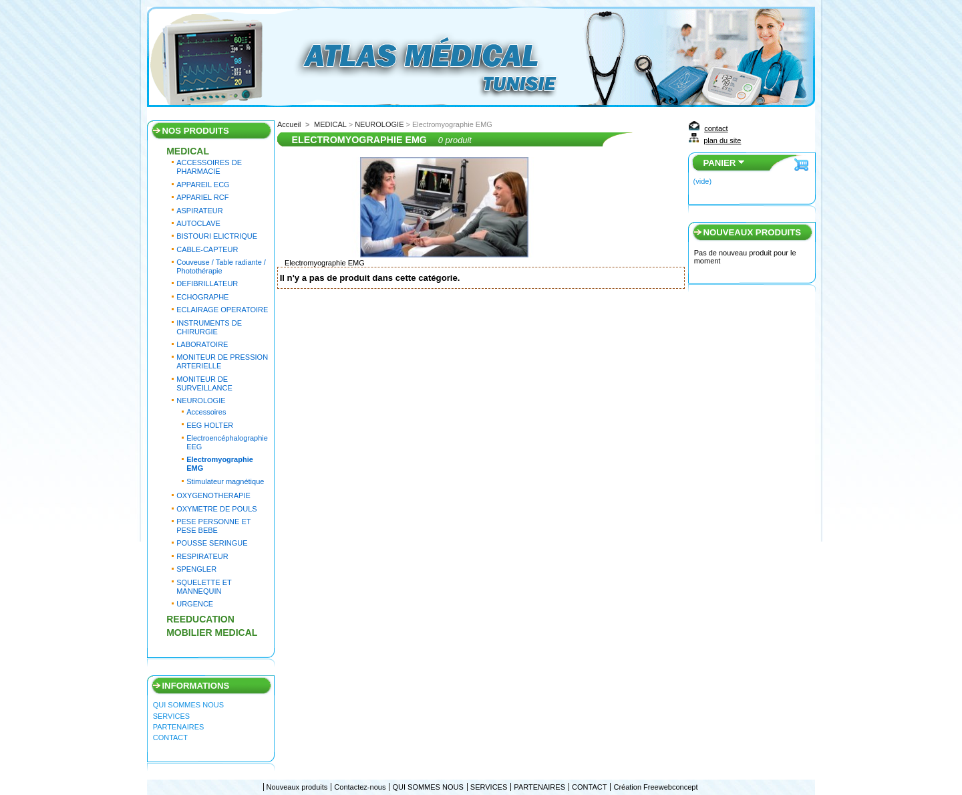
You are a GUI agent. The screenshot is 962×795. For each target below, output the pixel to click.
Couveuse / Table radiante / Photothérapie (221, 266)
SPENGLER (196, 569)
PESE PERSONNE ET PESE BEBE (213, 526)
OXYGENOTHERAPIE (213, 495)
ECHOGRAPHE (202, 297)
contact (716, 128)
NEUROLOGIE (200, 400)
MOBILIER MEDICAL (211, 632)
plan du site (722, 140)
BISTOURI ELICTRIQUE (216, 236)
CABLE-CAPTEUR (207, 249)
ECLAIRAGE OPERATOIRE (222, 310)
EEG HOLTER (209, 425)
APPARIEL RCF (202, 197)
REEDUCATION (200, 619)
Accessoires (206, 412)
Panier (719, 163)
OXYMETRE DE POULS (216, 509)
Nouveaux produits (752, 232)
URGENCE (194, 604)
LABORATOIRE (202, 344)
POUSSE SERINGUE (211, 543)
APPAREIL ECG (202, 185)
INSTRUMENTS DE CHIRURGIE (209, 327)
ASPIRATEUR (199, 211)
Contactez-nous (359, 787)
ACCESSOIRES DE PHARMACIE (209, 166)
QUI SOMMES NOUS (188, 705)
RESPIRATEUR (202, 556)
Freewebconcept (670, 787)
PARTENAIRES (178, 727)
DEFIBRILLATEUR (207, 283)
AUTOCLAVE (198, 223)
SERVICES (171, 716)
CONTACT (170, 737)
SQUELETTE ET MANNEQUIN (203, 586)
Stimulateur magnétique (225, 481)
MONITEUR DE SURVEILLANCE (204, 383)
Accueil (289, 124)
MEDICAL (187, 151)
